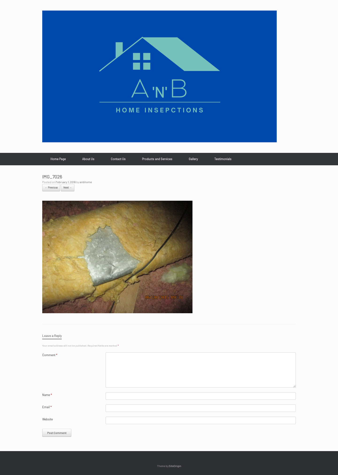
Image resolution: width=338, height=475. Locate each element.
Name (47, 395)
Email (47, 407)
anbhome (86, 182)
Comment (49, 355)
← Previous (51, 187)
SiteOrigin (175, 465)
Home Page (58, 159)
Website (47, 419)
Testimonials (222, 159)
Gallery (193, 159)
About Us (88, 159)
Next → (67, 187)
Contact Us (118, 159)
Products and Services (157, 159)
